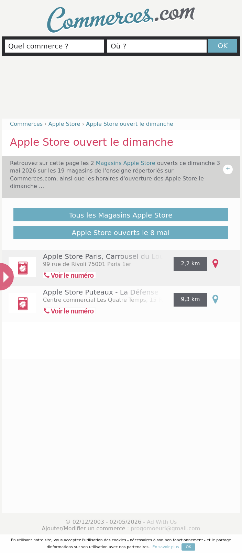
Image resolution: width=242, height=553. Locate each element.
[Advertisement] (121, 90)
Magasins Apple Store (126, 163)
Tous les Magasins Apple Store (120, 215)
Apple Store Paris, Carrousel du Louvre (109, 256)
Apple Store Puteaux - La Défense (100, 292)
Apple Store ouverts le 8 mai (121, 233)
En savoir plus (165, 547)
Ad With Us (162, 522)
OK (223, 46)
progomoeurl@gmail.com (165, 528)
